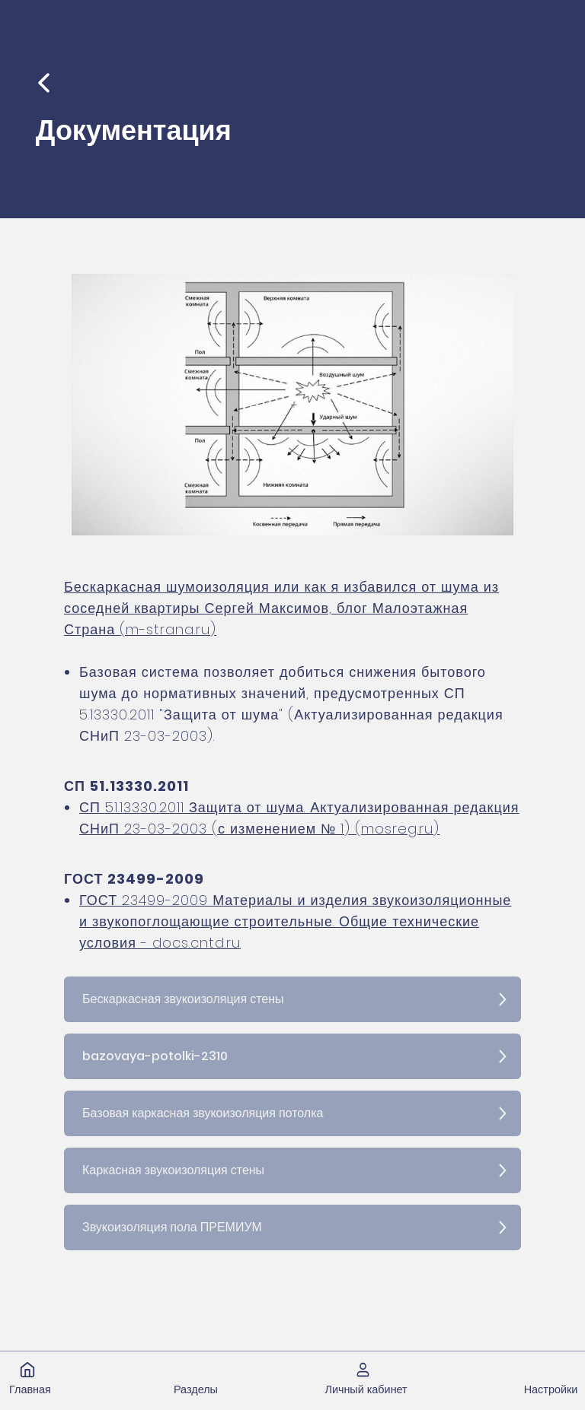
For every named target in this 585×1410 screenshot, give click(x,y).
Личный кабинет (365, 1389)
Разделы (196, 1389)
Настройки (551, 1389)
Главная (30, 1389)
